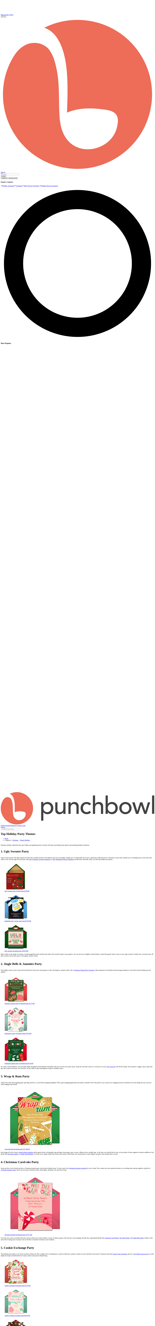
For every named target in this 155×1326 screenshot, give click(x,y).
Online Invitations (6, 825)
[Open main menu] (2, 17)
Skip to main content (7, 15)
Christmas (15, 840)
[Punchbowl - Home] (77, 824)
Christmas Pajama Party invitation (84, 970)
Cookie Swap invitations (119, 1254)
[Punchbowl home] (77, 170)
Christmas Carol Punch (112, 1238)
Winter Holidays (25, 840)
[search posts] (1, 829)
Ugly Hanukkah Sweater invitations (63, 859)
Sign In (3, 172)
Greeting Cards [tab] (13, 178)
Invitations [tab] (4, 178)
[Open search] (4, 17)
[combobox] (10, 174)
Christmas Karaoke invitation (77, 1168)
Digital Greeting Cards (18, 825)
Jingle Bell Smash (138, 1238)
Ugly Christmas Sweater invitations (39, 859)
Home (6, 838)
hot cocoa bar (111, 1066)
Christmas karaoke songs (8, 1170)
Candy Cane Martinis (26, 1154)
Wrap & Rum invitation (26, 1152)
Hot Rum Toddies (13, 1154)
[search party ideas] (11, 829)
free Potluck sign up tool (141, 1254)
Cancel (3, 176)
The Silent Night (124, 1238)
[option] (7, 186)
